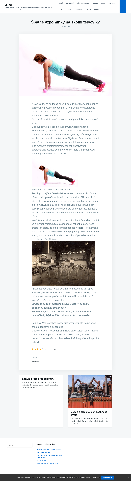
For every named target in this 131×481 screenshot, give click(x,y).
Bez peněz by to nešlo (44, 452)
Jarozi (8, 4)
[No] (129, 478)
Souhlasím (107, 477)
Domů (61, 3)
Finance (95, 3)
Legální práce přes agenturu (38, 378)
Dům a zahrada (83, 3)
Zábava (88, 10)
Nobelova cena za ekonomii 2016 (47, 463)
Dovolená (70, 3)
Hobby (103, 3)
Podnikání (78, 10)
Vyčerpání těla (41, 461)
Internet (112, 3)
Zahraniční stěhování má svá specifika (49, 449)
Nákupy (68, 10)
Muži (60, 10)
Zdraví (96, 10)
